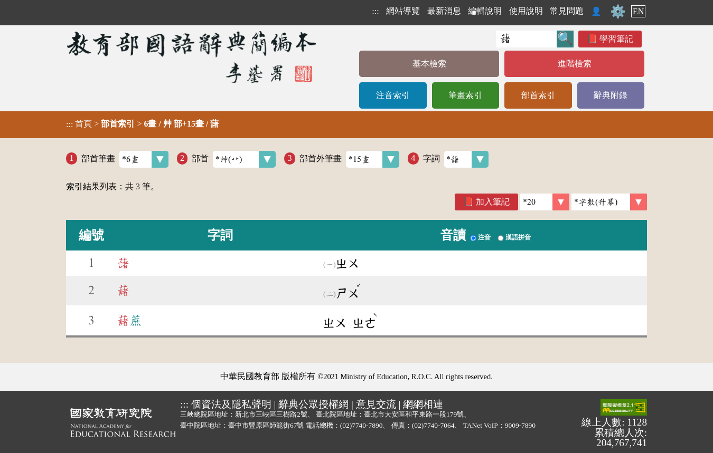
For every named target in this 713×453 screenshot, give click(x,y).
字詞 (456, 159)
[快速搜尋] (526, 39)
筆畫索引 (465, 95)
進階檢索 (575, 63)
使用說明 (526, 10)
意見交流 (376, 404)
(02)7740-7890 (361, 425)
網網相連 (423, 404)
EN (638, 11)
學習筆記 (616, 38)
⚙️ (618, 11)
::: (375, 11)
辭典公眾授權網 (313, 404)
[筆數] (544, 202)
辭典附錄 (610, 95)
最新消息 (444, 10)
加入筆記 (493, 201)
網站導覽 (403, 10)
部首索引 (538, 95)
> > (142, 124)
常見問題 (567, 10)
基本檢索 (429, 63)
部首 (234, 159)
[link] (609, 202)
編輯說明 (485, 10)
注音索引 (393, 95)
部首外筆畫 (349, 159)
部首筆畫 (124, 159)
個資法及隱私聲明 (231, 404)
